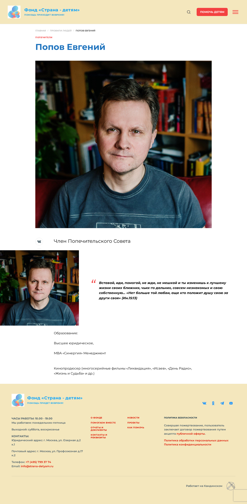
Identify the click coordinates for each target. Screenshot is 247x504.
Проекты (133, 422)
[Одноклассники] (213, 403)
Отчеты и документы (99, 428)
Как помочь (135, 427)
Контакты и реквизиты (99, 436)
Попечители (43, 37)
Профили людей (61, 30)
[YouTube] (231, 403)
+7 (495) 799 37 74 (38, 462)
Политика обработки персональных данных (196, 440)
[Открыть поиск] (189, 12)
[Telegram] (222, 403)
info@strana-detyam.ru (37, 466)
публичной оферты (191, 433)
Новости (133, 417)
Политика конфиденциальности (187, 444)
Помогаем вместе (103, 422)
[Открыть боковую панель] (235, 12)
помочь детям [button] (212, 12)
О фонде (96, 417)
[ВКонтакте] (204, 403)
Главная (40, 30)
